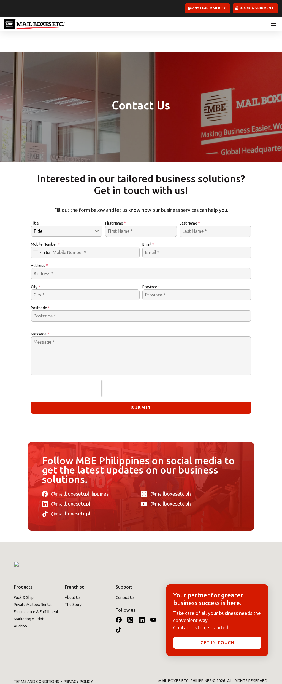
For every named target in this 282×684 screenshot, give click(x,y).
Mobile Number (45, 224)
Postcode (40, 287)
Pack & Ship (24, 577)
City (35, 266)
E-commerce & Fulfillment (36, 591)
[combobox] (66, 210)
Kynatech (257, 667)
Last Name (190, 203)
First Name (115, 203)
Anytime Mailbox (209, 8)
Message (40, 313)
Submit (141, 387)
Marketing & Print (29, 598)
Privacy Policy (78, 661)
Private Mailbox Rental (33, 584)
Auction (20, 605)
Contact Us (125, 577)
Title (35, 203)
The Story (73, 584)
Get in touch (217, 622)
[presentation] (66, 368)
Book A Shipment (257, 8)
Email (148, 224)
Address (39, 245)
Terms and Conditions (36, 661)
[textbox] (61, 210)
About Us (72, 577)
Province (151, 266)
